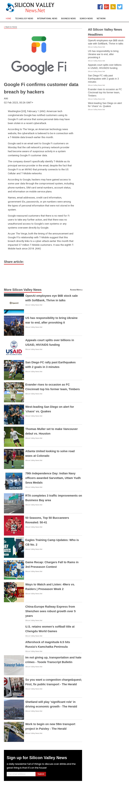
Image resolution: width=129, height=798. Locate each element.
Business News (68, 19)
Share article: (14, 261)
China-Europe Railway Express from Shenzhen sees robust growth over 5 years (50, 611)
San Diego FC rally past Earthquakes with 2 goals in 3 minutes (103, 78)
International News (47, 19)
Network (101, 19)
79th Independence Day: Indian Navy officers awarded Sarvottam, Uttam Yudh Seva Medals (53, 478)
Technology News (24, 19)
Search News (86, 19)
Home (8, 19)
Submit (41, 774)
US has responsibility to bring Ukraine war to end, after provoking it (103, 54)
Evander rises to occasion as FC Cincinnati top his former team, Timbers (105, 92)
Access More (75, 290)
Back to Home (10, 27)
